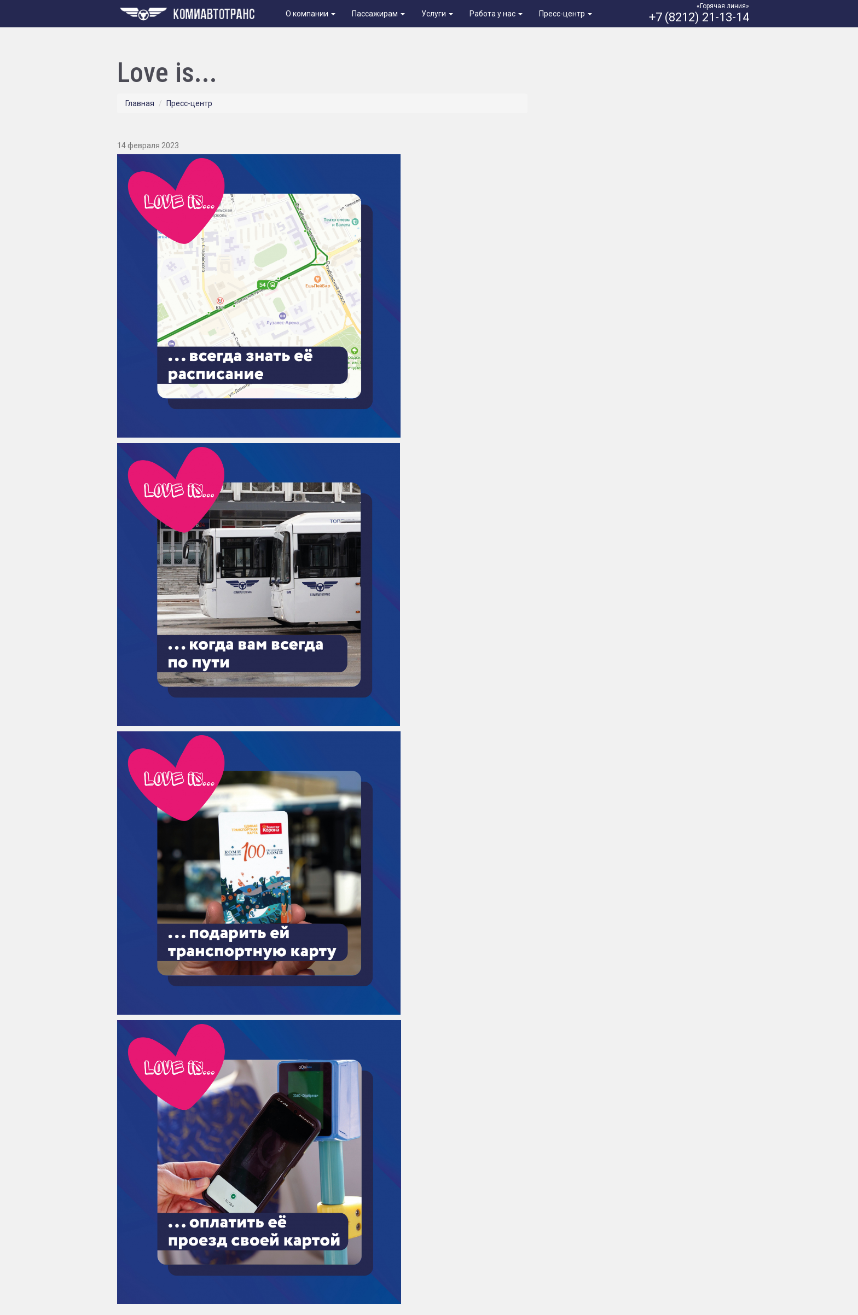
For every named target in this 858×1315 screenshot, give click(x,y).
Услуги (437, 13)
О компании (310, 13)
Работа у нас (496, 13)
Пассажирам (378, 13)
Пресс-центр (565, 13)
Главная (139, 103)
